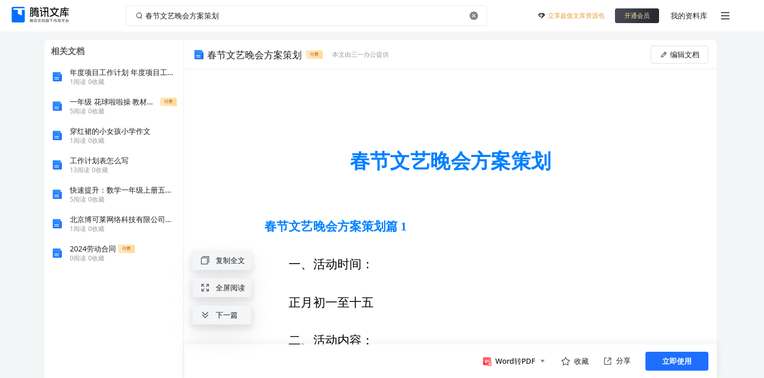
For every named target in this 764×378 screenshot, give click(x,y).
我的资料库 (689, 15)
